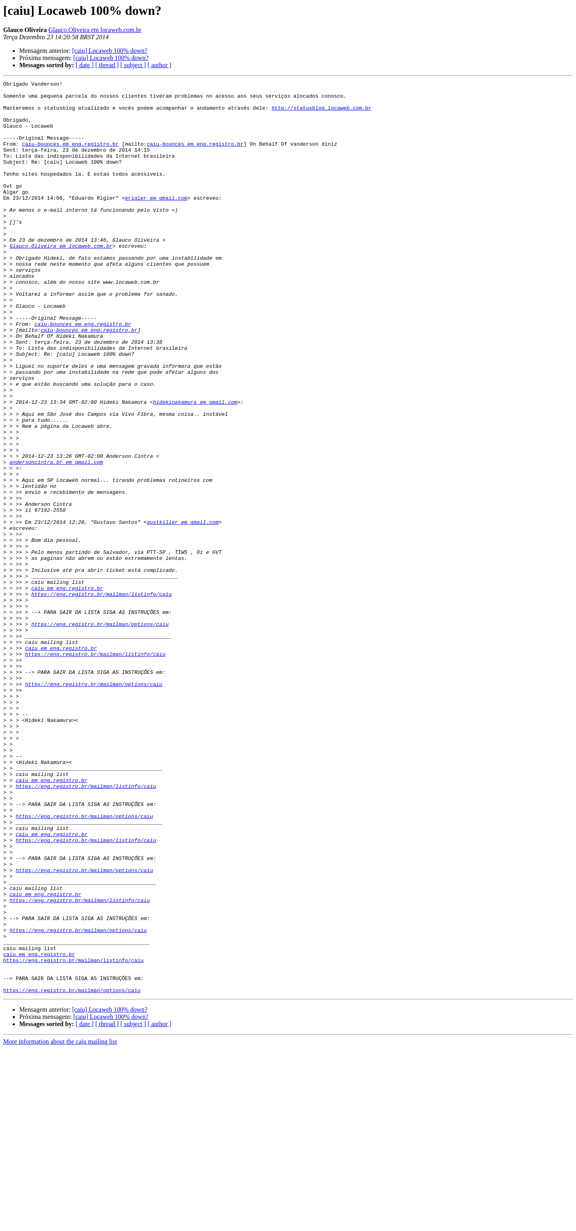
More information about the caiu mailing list (60, 1224)
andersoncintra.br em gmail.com (56, 538)
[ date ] (85, 65)
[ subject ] (133, 65)
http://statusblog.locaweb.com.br (322, 113)
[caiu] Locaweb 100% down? (109, 50)
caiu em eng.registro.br (67, 690)
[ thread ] (107, 65)
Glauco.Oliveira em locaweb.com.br (94, 29)
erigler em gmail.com (156, 221)
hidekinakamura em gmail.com (195, 466)
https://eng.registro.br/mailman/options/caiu (99, 733)
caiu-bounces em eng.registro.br (70, 156)
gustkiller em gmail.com (182, 610)
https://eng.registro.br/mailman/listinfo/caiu (101, 697)
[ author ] (160, 65)
